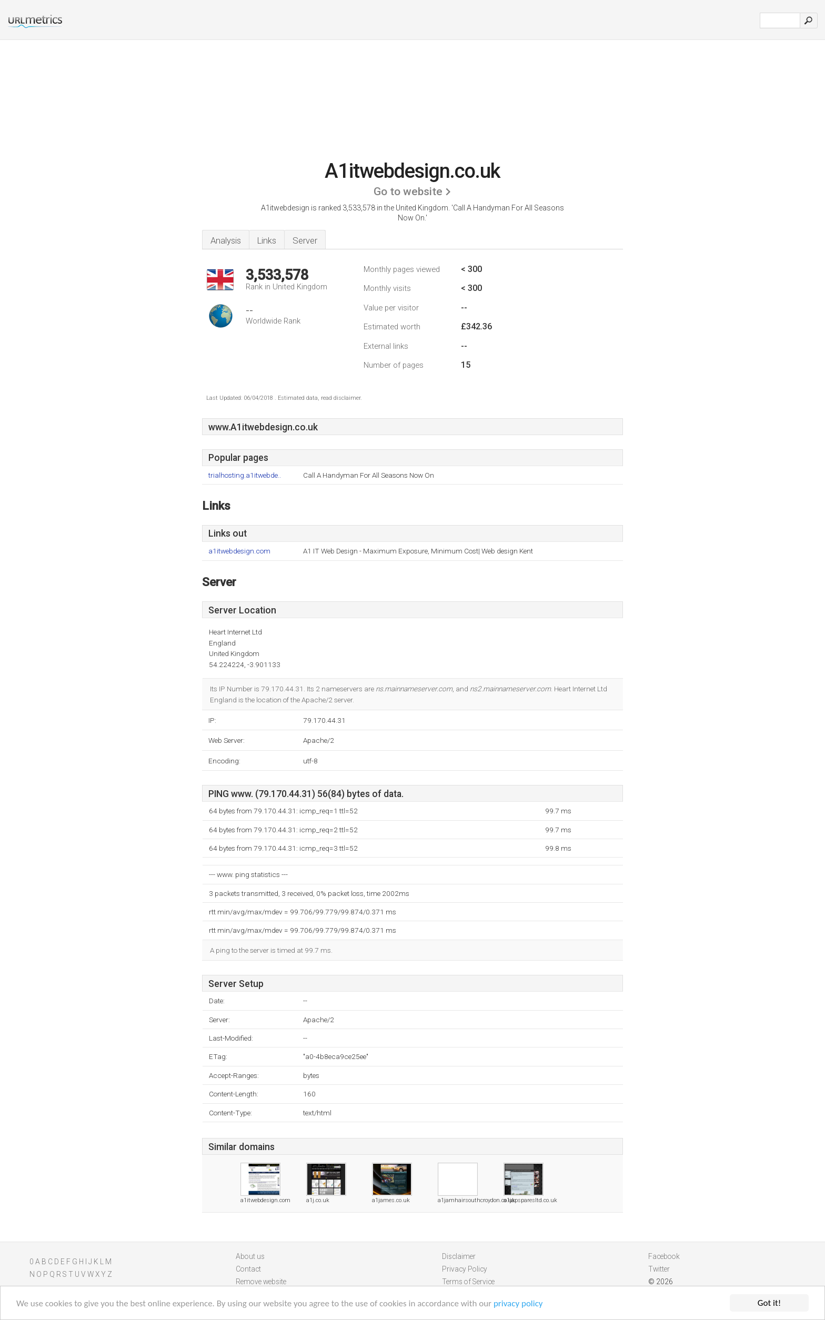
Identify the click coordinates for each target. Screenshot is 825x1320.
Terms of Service (468, 1281)
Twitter (659, 1269)
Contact (248, 1269)
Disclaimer (459, 1256)
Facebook (664, 1256)
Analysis (225, 240)
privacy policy (518, 1303)
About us (250, 1256)
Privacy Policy (464, 1269)
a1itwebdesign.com (239, 551)
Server (305, 240)
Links (266, 240)
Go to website (408, 191)
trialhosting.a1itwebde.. (244, 475)
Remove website (261, 1281)
